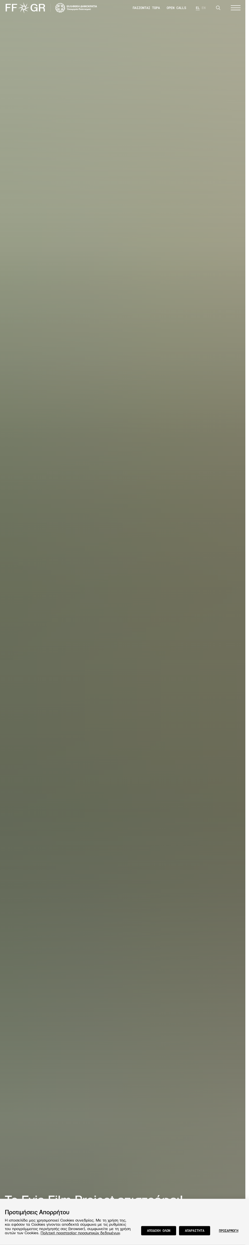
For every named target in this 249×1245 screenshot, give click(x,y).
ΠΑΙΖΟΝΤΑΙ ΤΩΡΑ (146, 7)
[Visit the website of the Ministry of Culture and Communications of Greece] (76, 8)
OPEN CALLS (176, 7)
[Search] (218, 8)
